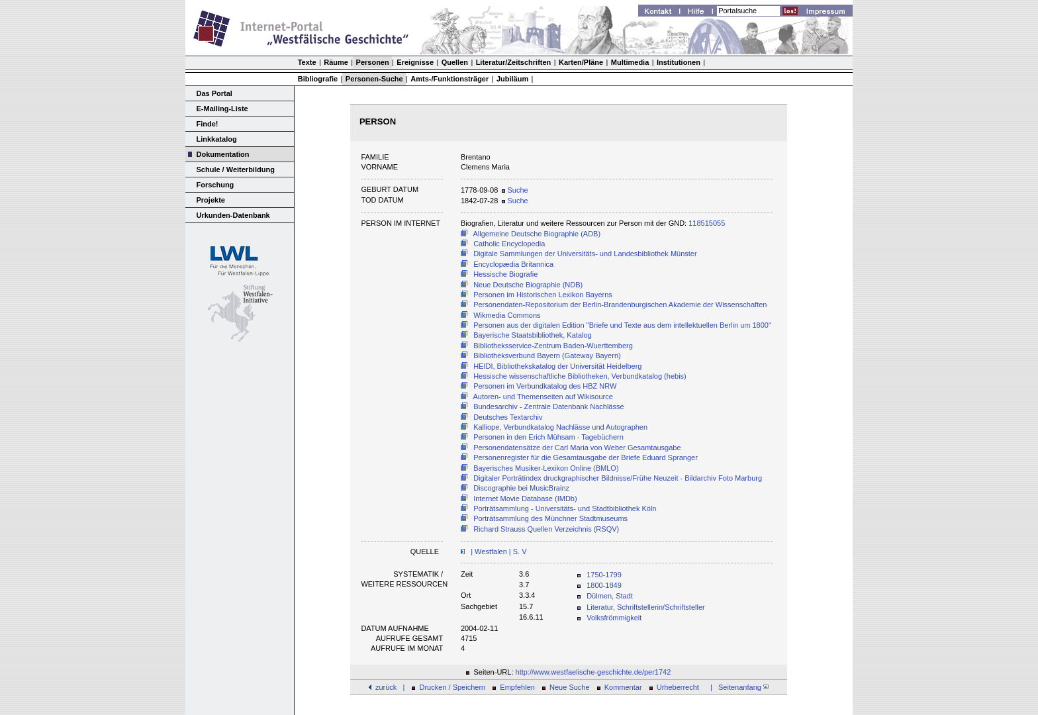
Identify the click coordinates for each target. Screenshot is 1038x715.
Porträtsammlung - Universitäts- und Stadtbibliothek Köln (564, 508)
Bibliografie (318, 79)
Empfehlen (517, 687)
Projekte (211, 200)
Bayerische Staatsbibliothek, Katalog (532, 335)
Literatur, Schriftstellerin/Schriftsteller (646, 607)
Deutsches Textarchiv (507, 417)
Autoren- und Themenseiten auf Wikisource (543, 397)
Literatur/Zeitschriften (513, 62)
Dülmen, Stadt (610, 596)
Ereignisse (415, 62)
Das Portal (214, 93)
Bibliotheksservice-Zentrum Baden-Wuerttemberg (553, 346)
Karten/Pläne (581, 62)
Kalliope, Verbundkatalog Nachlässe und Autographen (560, 427)
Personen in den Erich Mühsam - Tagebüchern (548, 437)
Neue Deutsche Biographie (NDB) (528, 285)
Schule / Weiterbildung (236, 169)
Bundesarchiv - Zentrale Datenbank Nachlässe (548, 406)
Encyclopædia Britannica (513, 264)
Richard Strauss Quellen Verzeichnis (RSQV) (546, 529)
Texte (307, 62)
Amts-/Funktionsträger (449, 79)
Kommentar (623, 687)
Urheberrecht (678, 687)
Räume (336, 62)
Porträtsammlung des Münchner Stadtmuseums (550, 518)
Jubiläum (512, 79)
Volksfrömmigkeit (614, 618)
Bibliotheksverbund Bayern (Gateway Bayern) (547, 355)
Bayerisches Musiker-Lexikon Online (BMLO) (545, 468)
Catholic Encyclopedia (509, 244)
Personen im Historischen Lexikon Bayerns (542, 295)
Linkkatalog (217, 139)
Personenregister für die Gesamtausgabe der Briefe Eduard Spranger (585, 457)
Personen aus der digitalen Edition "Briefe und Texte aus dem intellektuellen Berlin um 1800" (622, 325)
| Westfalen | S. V (497, 551)
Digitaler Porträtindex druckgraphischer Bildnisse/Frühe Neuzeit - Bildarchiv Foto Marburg (617, 478)
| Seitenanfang (737, 687)
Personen (372, 62)
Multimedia (630, 62)
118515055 (706, 223)
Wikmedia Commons (506, 315)
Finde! (207, 124)
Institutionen (678, 62)
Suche (515, 190)
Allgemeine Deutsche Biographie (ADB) (537, 234)
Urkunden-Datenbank (233, 215)
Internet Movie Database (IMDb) (525, 498)
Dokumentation (223, 154)
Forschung (215, 185)
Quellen (455, 62)
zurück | (389, 687)
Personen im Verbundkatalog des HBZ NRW (544, 386)
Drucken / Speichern (453, 687)
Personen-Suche (374, 79)
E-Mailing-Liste (222, 109)
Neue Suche (569, 687)
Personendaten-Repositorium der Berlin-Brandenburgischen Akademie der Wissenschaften (620, 305)
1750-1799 (604, 575)
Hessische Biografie (505, 274)
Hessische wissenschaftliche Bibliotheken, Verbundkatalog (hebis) (579, 376)
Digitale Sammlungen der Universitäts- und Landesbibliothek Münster (585, 254)
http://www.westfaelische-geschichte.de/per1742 (593, 672)
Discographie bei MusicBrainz (521, 488)
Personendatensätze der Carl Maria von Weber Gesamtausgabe (577, 448)
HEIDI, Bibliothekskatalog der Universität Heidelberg (557, 366)
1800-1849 (604, 585)
